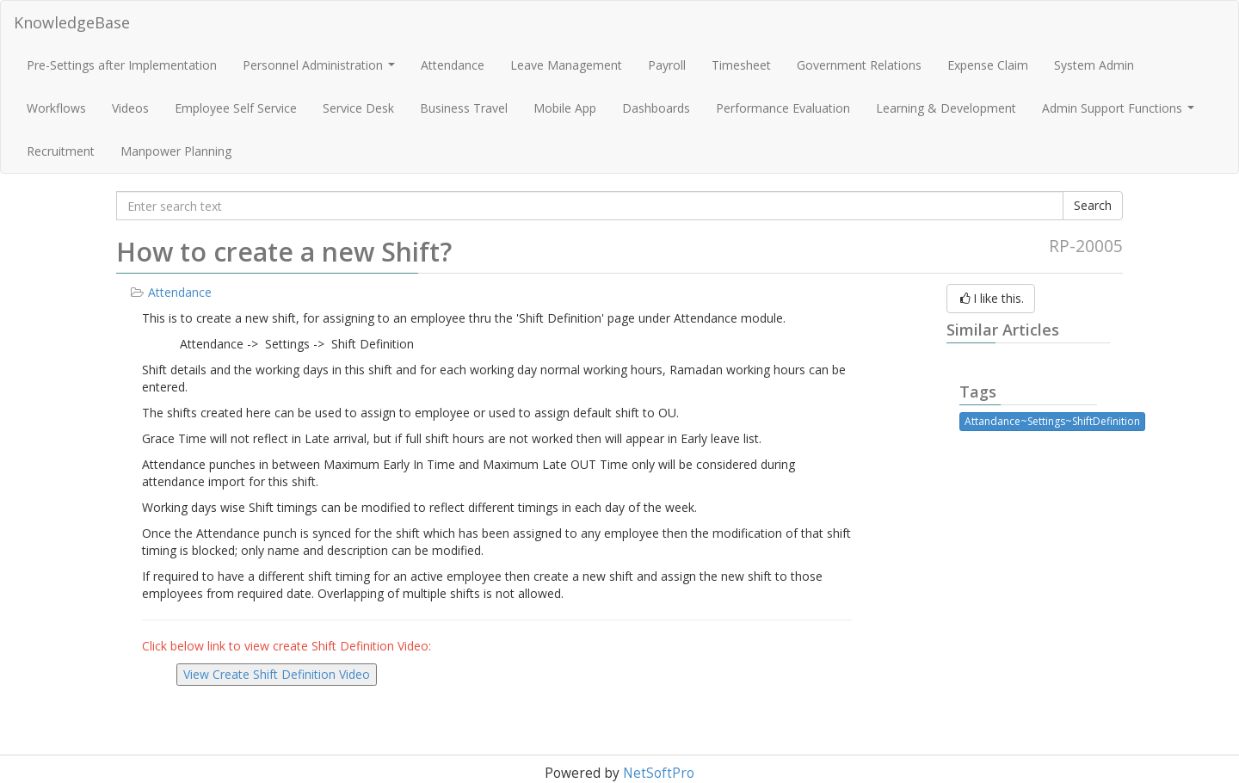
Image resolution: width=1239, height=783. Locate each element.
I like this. (991, 298)
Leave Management (566, 65)
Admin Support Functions (1120, 113)
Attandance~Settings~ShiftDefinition (1052, 421)
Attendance (452, 65)
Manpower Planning (175, 151)
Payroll (667, 65)
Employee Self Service (236, 108)
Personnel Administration (321, 70)
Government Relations (859, 65)
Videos (130, 108)
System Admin (1094, 65)
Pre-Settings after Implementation (122, 65)
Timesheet (741, 65)
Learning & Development (946, 108)
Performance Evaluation (783, 108)
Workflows (56, 108)
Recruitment (61, 151)
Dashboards (656, 108)
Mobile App (564, 108)
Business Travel (464, 108)
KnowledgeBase (72, 22)
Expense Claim (987, 65)
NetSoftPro (658, 773)
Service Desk (358, 108)
